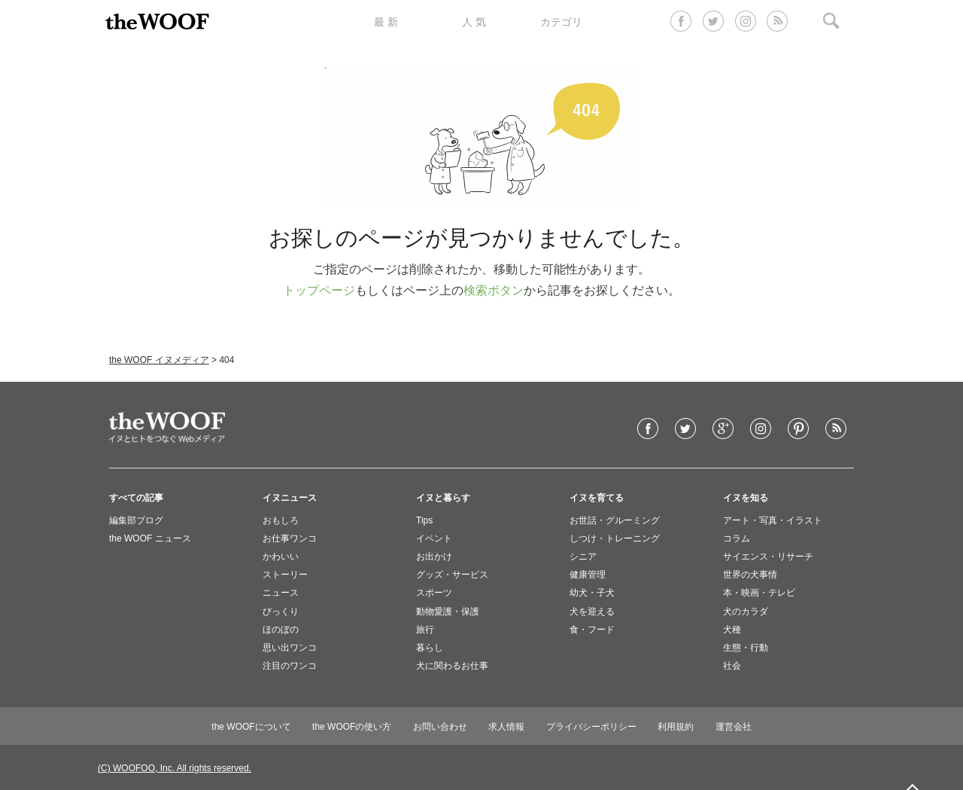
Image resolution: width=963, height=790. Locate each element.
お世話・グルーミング (615, 520)
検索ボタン (493, 290)
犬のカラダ (745, 611)
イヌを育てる (597, 498)
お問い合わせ (440, 726)
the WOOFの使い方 (351, 726)
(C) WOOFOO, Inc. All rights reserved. (174, 768)
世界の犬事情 (750, 574)
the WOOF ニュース (150, 538)
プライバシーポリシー (591, 726)
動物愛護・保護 (447, 611)
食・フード (592, 629)
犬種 (732, 629)
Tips (424, 520)
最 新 (386, 22)
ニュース (281, 592)
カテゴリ (561, 22)
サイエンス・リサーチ (768, 556)
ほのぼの (281, 629)
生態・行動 (745, 647)
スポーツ (434, 592)
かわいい (281, 556)
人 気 (474, 22)
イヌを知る (745, 498)
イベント (434, 538)
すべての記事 (136, 498)
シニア (583, 556)
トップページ (319, 290)
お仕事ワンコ (290, 538)
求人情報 (506, 726)
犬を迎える (592, 611)
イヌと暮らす (443, 498)
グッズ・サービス (452, 574)
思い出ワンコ (290, 647)
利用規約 (676, 726)
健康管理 (588, 574)
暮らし (429, 647)
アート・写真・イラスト (772, 520)
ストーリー (285, 574)
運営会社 (733, 726)
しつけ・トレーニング (615, 538)
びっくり (281, 611)
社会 (732, 665)
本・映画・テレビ (759, 592)
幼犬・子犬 (592, 592)
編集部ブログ (136, 520)
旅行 (425, 629)
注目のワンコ (290, 665)
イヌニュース (290, 498)
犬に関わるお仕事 (452, 665)
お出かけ (434, 556)
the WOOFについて (250, 726)
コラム (736, 538)
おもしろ (281, 520)
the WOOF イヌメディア (159, 360)
